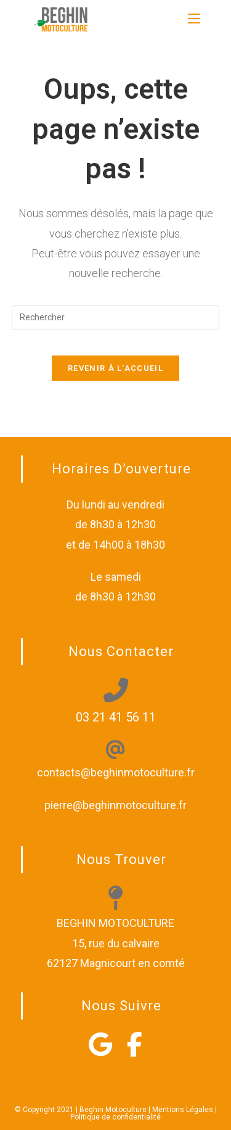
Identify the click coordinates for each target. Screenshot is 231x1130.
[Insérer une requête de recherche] (116, 317)
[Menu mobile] (194, 18)
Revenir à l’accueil (115, 368)
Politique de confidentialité (115, 1117)
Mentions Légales (182, 1109)
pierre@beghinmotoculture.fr (115, 805)
